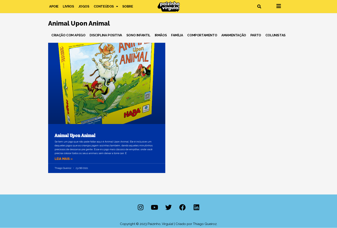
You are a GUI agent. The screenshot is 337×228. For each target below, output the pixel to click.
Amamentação (233, 35)
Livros (68, 6)
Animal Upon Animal (75, 135)
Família (177, 35)
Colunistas (275, 35)
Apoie (53, 6)
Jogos (83, 6)
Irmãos (161, 35)
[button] (259, 6)
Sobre (127, 6)
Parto (255, 35)
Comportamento (202, 35)
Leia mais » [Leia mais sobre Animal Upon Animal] (64, 159)
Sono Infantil (138, 35)
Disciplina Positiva (106, 35)
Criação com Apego (68, 35)
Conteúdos (106, 6)
